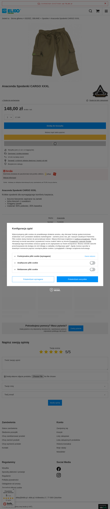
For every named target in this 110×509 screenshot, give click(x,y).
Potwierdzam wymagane (33, 279)
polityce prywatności (82, 239)
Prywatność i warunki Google (80, 241)
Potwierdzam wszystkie (77, 279)
